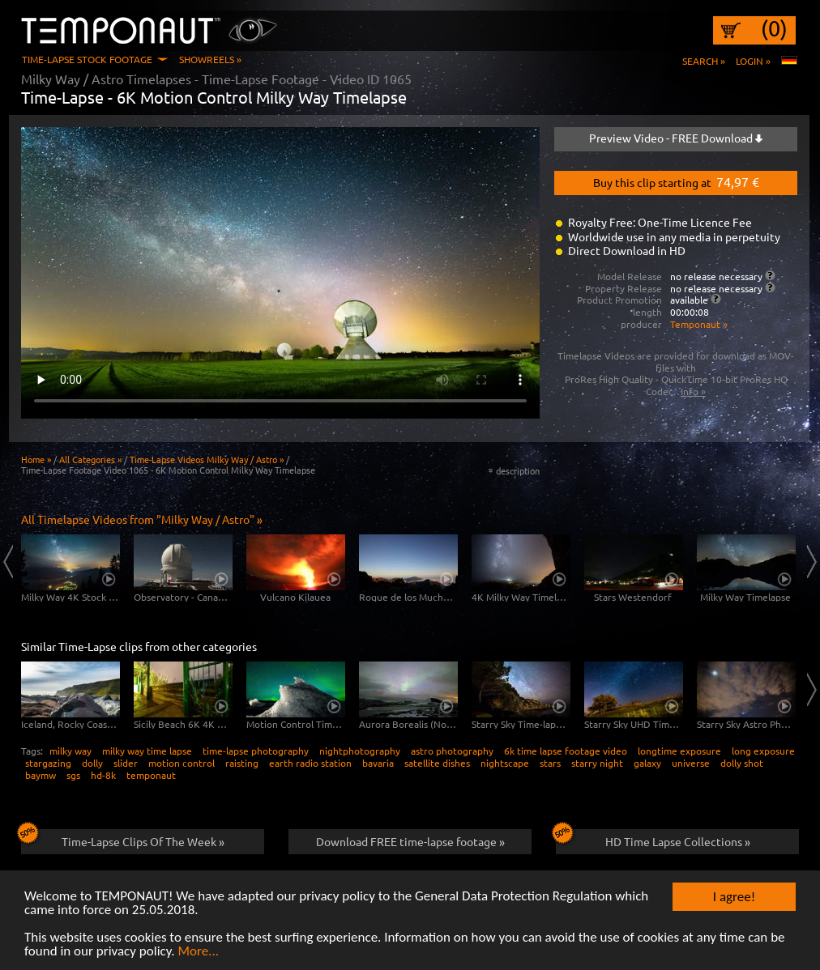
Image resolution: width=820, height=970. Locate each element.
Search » (703, 60)
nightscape (504, 762)
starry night (597, 762)
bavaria (378, 762)
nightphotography (359, 750)
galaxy (647, 762)
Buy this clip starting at (676, 181)
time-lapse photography (256, 750)
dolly (92, 762)
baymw (40, 774)
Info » (693, 391)
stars (550, 762)
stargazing (48, 762)
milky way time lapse (147, 750)
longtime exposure (679, 750)
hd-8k (103, 774)
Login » (753, 60)
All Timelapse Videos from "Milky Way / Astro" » (142, 519)
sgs (73, 774)
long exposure (763, 750)
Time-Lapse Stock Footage (87, 59)
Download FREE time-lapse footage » (410, 841)
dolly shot (741, 762)
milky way (70, 750)
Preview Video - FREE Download (675, 137)
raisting (241, 762)
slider (125, 762)
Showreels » (210, 59)
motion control (181, 762)
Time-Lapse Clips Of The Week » (122, 839)
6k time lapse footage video (565, 750)
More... (198, 952)
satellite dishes (437, 762)
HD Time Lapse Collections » (653, 839)
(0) (774, 28)
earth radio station (310, 762)
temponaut (151, 774)
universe (691, 762)
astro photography (452, 750)
